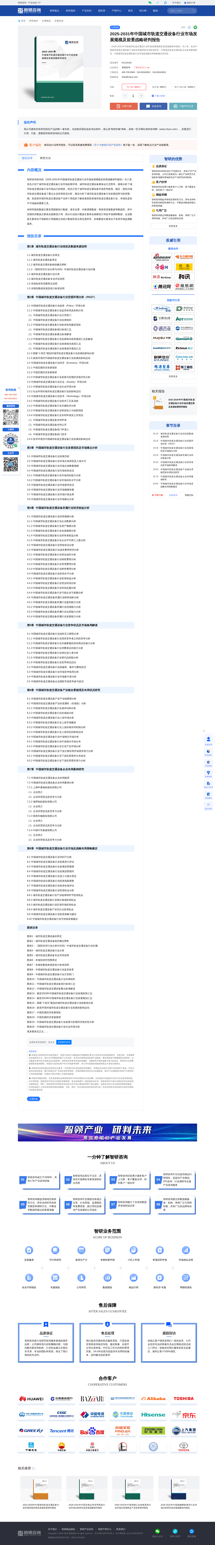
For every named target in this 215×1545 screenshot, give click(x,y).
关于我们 (176, 2)
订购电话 (114, 72)
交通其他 (58, 21)
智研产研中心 (105, 1529)
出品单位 (114, 67)
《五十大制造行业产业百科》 (107, 145)
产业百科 (88, 10)
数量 (112, 96)
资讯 (131, 10)
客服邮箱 (114, 77)
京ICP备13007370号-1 (104, 1533)
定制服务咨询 (64, 1042)
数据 (156, 10)
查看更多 (173, 226)
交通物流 (46, 21)
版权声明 (30, 122)
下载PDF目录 (183, 106)
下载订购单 (158, 96)
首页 (23, 21)
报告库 (103, 10)
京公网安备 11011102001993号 (129, 1533)
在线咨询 (153, 106)
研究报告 (72, 10)
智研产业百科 (86, 1529)
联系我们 (120, 1529)
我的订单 (189, 3)
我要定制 (189, 495)
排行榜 (144, 10)
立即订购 (124, 106)
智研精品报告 (68, 1529)
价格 (112, 87)
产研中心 (118, 10)
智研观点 (56, 10)
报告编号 (114, 62)
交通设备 (115, 27)
